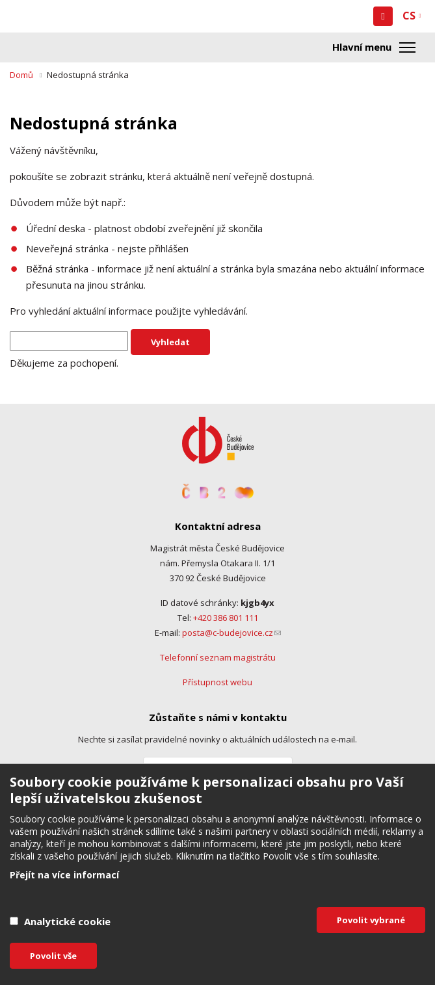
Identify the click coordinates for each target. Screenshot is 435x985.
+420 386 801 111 (225, 618)
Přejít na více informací (64, 875)
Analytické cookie (67, 921)
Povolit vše (53, 956)
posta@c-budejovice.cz (231, 632)
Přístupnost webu (217, 682)
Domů (21, 75)
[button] (383, 16)
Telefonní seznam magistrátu (218, 657)
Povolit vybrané (371, 920)
